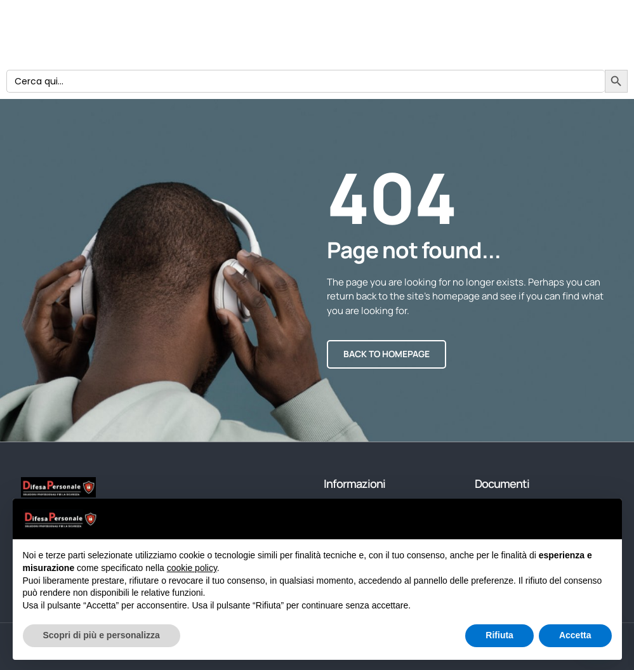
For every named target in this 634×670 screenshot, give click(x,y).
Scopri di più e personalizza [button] (101, 635)
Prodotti (227, 16)
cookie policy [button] (192, 568)
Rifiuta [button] (499, 635)
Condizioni (273, 28)
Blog (297, 41)
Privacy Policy (232, 41)
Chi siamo (306, 16)
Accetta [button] (575, 635)
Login (215, 28)
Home (344, 41)
